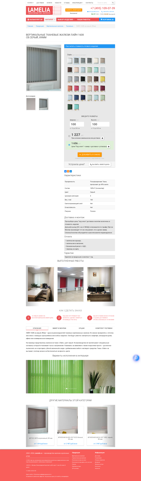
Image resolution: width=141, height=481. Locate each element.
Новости (58, 3)
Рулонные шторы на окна (79, 460)
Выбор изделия (66, 19)
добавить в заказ (89, 154)
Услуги (30, 3)
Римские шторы (76, 466)
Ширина (74, 120)
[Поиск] (113, 2)
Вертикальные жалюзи (78, 456)
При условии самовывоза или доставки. (87, 136)
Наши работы (83, 19)
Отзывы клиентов (100, 460)
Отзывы (67, 3)
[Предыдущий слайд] (32, 376)
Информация (77, 3)
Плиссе (74, 464)
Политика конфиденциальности (42, 474)
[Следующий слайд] (108, 376)
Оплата (49, 3)
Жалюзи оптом (99, 464)
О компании (98, 458)
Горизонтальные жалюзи (79, 458)
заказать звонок (107, 11)
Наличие (97, 468)
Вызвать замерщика (73, 10)
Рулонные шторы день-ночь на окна (82, 462)
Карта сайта (29, 474)
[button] (32, 285)
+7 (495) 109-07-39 (103, 8)
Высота (95, 120)
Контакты (89, 3)
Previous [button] (32, 406)
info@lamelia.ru (93, 11)
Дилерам (97, 462)
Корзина (107, 19)
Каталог (50, 19)
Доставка (40, 3)
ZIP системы (75, 468)
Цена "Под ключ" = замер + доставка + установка (90, 145)
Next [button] (108, 406)
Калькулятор (35, 19)
